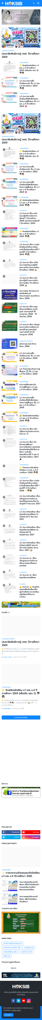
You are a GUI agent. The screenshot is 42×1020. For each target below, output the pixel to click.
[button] (2, 3)
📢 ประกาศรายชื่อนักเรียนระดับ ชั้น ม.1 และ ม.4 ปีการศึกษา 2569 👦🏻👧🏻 (29, 85)
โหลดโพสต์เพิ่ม (22, 717)
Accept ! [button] (8, 1015)
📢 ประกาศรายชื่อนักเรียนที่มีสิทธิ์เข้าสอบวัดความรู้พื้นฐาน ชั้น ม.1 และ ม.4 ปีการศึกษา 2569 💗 (29, 101)
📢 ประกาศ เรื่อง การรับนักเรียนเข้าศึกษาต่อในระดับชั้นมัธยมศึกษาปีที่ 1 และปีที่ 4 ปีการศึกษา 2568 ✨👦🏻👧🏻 (29, 485)
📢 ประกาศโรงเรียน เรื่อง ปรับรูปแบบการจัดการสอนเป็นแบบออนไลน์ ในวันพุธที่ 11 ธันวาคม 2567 (29, 500)
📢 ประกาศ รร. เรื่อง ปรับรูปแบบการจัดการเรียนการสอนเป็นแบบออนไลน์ (28, 562)
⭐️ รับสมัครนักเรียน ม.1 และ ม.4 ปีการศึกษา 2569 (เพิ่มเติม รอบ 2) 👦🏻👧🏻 (29, 69)
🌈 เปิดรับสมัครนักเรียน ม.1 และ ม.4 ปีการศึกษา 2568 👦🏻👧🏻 (29, 418)
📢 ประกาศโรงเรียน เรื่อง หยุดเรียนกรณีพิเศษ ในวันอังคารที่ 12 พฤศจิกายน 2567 (29, 531)
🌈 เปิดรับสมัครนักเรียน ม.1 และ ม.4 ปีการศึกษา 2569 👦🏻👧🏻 (29, 202)
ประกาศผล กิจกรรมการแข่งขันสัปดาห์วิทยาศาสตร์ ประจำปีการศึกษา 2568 (29, 295)
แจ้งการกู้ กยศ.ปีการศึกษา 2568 (27, 345)
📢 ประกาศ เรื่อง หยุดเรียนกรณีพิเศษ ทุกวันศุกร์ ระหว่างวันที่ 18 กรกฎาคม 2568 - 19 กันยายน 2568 (28, 311)
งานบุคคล (28, 947)
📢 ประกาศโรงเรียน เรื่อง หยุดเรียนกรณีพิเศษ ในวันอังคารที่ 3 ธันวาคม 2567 (29, 515)
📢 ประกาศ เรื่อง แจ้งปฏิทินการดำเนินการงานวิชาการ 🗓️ (29, 431)
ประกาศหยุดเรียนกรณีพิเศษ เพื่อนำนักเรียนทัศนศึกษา (28, 899)
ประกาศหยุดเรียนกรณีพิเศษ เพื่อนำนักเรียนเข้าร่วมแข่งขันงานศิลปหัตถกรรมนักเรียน (29, 886)
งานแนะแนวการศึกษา (11, 947)
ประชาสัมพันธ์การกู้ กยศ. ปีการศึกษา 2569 (20, 55)
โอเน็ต (6, 956)
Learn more (16, 1010)
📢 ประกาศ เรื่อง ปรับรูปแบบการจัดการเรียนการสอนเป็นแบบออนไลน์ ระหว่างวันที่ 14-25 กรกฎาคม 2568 (29, 329)
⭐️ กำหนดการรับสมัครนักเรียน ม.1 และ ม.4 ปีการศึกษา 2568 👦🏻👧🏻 (28, 470)
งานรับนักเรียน (10, 951)
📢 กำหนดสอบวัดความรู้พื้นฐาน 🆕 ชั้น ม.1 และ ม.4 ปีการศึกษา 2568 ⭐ (29, 373)
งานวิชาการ (26, 951)
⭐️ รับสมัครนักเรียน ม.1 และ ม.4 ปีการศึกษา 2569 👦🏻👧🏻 (29, 234)
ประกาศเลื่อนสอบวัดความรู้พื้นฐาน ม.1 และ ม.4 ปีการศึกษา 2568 (28, 387)
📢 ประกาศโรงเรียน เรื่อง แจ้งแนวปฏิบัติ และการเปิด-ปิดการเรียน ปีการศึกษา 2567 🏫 (29, 546)
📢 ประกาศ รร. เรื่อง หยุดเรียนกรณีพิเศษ (27, 576)
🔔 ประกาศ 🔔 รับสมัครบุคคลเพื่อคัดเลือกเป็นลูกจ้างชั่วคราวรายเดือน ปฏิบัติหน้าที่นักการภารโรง (29, 592)
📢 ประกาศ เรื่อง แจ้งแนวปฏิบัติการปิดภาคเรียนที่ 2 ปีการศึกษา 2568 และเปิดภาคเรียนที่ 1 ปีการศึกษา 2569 (29, 218)
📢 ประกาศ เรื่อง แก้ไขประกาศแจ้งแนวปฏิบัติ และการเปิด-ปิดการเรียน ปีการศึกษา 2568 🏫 (29, 266)
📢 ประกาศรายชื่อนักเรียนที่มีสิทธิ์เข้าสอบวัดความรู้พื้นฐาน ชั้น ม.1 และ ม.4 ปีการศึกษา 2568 (29, 402)
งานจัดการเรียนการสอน (12, 943)
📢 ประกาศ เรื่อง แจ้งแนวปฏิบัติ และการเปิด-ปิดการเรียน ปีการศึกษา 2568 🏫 (29, 282)
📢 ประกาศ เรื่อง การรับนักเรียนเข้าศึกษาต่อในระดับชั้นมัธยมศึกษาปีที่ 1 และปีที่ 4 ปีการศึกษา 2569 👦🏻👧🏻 (29, 249)
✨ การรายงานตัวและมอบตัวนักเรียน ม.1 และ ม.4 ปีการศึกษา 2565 (21, 874)
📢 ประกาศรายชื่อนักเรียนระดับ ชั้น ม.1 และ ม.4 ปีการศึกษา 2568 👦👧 (29, 357)
